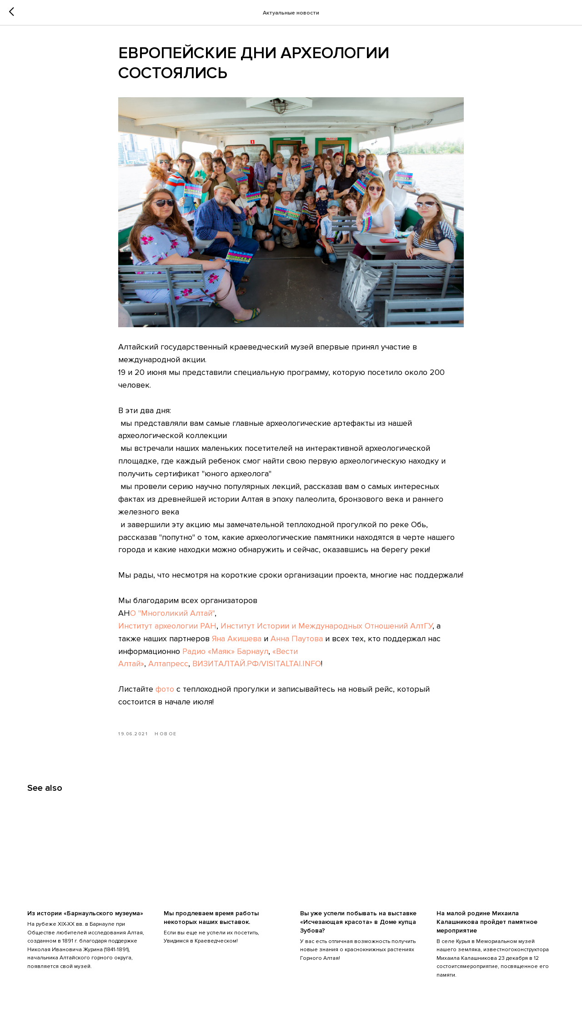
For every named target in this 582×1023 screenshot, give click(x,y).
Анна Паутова (297, 639)
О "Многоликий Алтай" (172, 613)
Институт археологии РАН (167, 626)
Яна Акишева (236, 639)
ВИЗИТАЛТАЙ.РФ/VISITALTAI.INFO (256, 664)
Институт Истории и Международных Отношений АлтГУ (326, 626)
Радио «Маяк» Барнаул (225, 651)
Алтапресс (168, 664)
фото (165, 689)
